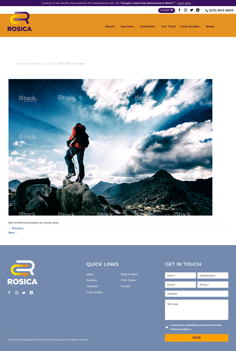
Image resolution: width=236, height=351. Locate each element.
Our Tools (169, 26)
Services (128, 26)
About (110, 26)
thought (80, 63)
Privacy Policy (15, 339)
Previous (15, 228)
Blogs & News (129, 274)
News (210, 26)
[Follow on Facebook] (179, 10)
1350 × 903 (64, 63)
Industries (148, 26)
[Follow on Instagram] (185, 10)
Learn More (184, 3)
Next (13, 232)
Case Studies (191, 26)
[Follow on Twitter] (191, 10)
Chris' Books (128, 280)
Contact (125, 286)
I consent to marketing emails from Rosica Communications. (196, 327)
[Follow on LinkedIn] (197, 10)
